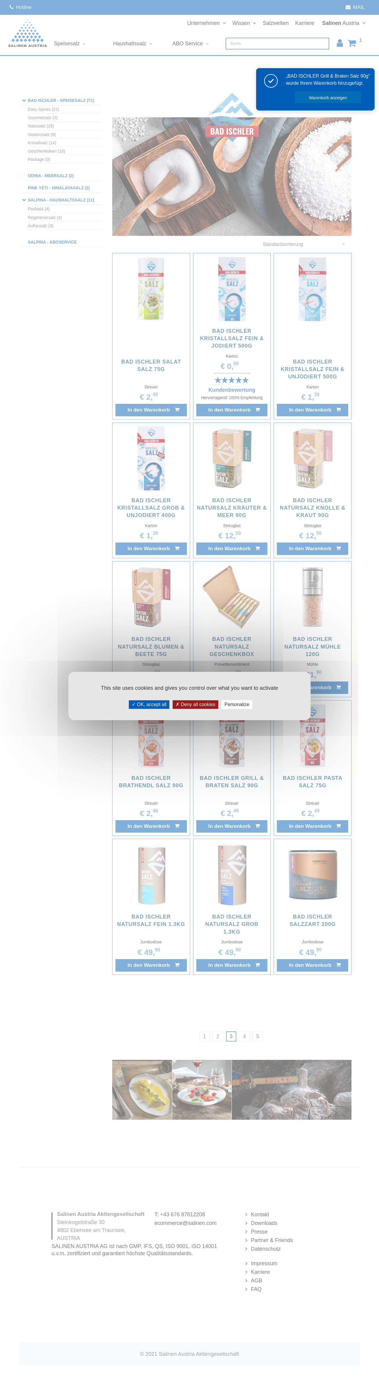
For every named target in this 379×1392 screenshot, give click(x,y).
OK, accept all (149, 704)
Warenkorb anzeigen (328, 97)
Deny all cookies (195, 704)
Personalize (236, 704)
